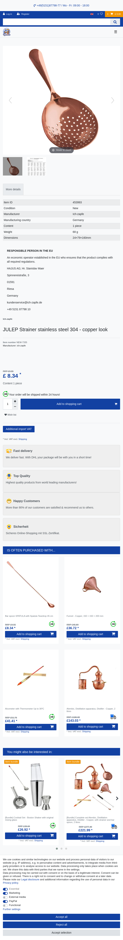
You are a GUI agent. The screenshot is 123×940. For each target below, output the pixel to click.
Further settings (11, 909)
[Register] (23, 14)
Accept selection (61, 932)
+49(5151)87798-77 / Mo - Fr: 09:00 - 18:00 (61, 5)
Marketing (14, 892)
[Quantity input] (7, 404)
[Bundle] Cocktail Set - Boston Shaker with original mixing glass (29, 818)
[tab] (13, 189)
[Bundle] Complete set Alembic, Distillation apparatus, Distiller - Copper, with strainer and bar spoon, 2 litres (90, 820)
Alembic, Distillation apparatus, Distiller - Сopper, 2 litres (91, 710)
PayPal (13, 901)
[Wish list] (100, 14)
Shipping (22, 439)
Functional (15, 905)
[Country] (91, 14)
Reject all (61, 924)
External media (17, 896)
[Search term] (56, 21)
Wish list (10, 414)
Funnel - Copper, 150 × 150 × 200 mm (85, 616)
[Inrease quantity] (15, 401)
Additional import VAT (19, 429)
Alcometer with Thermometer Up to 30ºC (24, 709)
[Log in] (7, 14)
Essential (14, 888)
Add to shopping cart (87, 404)
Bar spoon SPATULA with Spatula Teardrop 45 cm (29, 616)
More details (13, 189)
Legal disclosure (30, 879)
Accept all (62, 916)
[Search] (115, 21)
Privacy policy (10, 882)
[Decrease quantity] (15, 407)
